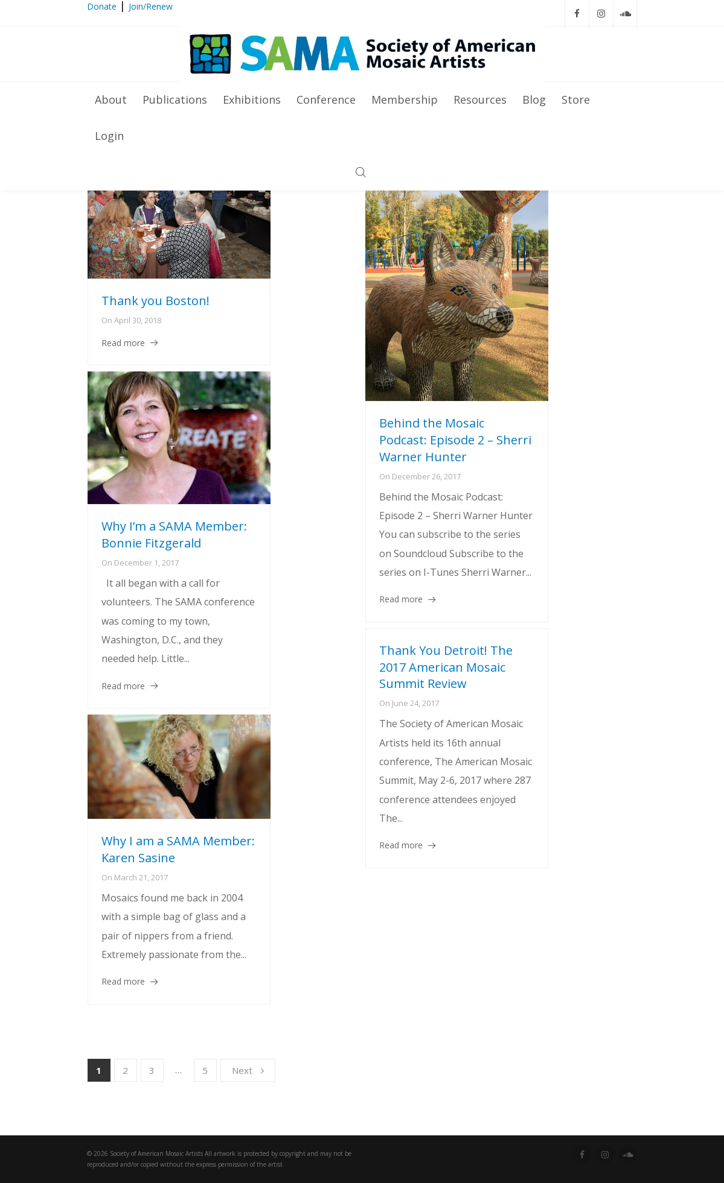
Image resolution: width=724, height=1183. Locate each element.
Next (248, 1070)
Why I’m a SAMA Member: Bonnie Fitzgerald (174, 534)
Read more (123, 343)
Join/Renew (151, 6)
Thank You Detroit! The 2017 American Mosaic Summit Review (446, 667)
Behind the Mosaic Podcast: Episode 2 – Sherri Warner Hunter (455, 439)
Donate (102, 6)
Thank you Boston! (155, 300)
